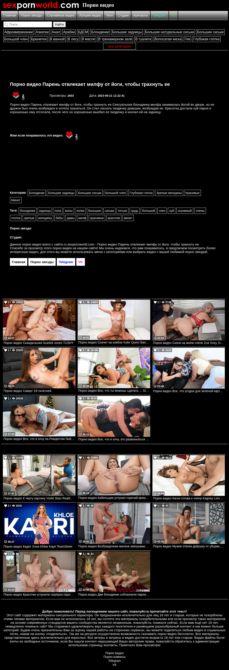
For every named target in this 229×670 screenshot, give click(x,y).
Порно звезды (31, 15)
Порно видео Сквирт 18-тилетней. (28, 391)
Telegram (159, 15)
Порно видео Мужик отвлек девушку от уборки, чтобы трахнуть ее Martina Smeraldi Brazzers (189, 546)
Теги (109, 15)
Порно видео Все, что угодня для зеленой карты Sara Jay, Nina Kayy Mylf (189, 391)
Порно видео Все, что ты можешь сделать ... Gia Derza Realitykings (114, 390)
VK (173, 15)
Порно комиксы (115, 657)
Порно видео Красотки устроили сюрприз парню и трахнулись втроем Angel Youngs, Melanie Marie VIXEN (39, 594)
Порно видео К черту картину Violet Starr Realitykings (39, 498)
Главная (9, 15)
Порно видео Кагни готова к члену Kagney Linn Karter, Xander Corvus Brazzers (189, 498)
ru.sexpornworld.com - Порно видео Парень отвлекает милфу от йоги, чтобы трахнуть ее (131, 244)
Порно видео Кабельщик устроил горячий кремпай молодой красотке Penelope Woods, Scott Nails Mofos (114, 498)
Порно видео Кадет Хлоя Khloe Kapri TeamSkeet (38, 546)
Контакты (141, 15)
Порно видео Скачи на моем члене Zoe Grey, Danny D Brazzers (189, 343)
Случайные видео (60, 15)
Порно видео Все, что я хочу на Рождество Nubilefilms (39, 439)
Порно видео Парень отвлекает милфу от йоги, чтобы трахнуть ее (90, 84)
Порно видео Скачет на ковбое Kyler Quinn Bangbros (114, 342)
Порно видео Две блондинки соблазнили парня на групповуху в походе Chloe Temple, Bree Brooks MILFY (114, 594)
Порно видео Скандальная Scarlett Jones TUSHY (38, 343)
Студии (123, 15)
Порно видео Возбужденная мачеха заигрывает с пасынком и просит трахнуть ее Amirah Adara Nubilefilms (114, 546)
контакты (110, 645)
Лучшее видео (90, 15)
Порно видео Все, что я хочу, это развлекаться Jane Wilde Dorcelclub (114, 439)
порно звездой (196, 252)
